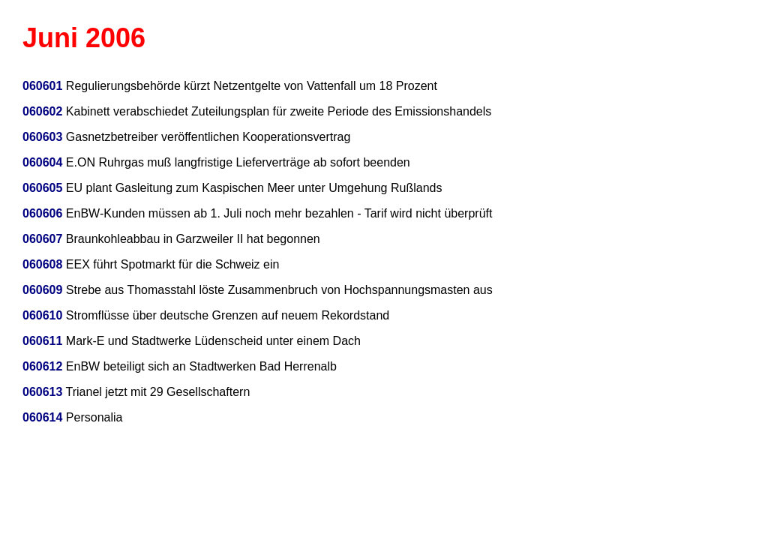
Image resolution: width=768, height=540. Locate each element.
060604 (42, 162)
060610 (42, 315)
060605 (42, 188)
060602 (42, 111)
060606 (42, 213)
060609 (42, 290)
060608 (42, 264)
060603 (42, 136)
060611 (42, 340)
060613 (42, 392)
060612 (42, 366)
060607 (42, 238)
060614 (42, 417)
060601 (42, 86)
